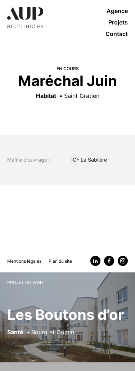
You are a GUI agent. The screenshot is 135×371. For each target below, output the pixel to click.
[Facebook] (109, 261)
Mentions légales (24, 261)
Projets (118, 22)
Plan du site (60, 261)
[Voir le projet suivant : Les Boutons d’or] (67, 321)
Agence (117, 10)
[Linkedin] (95, 261)
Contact (116, 33)
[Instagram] (123, 261)
